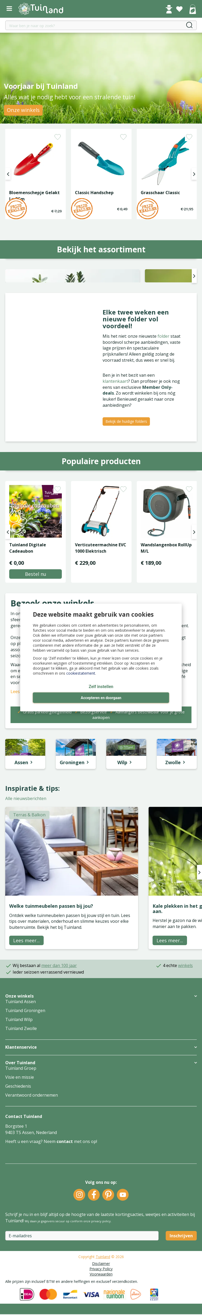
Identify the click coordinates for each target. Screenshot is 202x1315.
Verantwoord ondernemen (31, 1173)
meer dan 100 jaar (59, 1044)
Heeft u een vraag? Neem (31, 1219)
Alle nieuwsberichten (25, 877)
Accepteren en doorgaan (101, 698)
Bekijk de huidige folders (126, 499)
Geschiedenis (18, 1164)
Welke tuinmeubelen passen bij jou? (51, 984)
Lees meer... (26, 1018)
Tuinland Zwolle (21, 1107)
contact (65, 1219)
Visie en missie (19, 1155)
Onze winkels (23, 110)
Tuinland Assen (20, 1080)
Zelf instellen (101, 686)
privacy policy (101, 1299)
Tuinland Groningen (25, 1089)
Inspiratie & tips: (32, 866)
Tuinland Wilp (19, 1098)
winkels (185, 1044)
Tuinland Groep (20, 1146)
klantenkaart (115, 459)
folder (164, 414)
